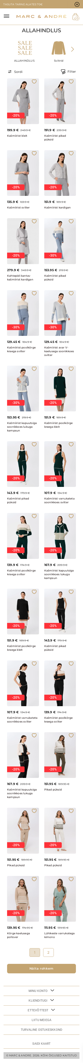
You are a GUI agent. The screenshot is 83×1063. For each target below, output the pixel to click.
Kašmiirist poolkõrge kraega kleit (58, 424)
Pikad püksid (53, 789)
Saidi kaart (41, 1043)
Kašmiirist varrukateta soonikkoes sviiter (59, 500)
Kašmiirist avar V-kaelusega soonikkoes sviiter (59, 351)
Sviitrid (59, 60)
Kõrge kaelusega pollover (18, 935)
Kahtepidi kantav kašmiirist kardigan (20, 277)
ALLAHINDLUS (24, 60)
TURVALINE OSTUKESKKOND (41, 1029)
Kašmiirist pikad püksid (55, 137)
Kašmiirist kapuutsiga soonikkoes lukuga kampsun (22, 426)
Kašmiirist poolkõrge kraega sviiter (21, 349)
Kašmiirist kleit (17, 135)
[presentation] (72, 49)
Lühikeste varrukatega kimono (59, 935)
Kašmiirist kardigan (57, 207)
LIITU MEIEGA (41, 1020)
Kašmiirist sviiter (18, 207)
